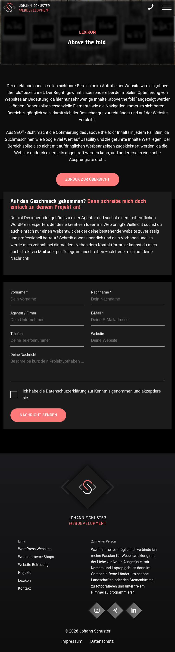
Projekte (24, 572)
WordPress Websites (34, 549)
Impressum (71, 641)
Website (97, 334)
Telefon (16, 334)
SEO (18, 132)
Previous (65, 487)
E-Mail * (97, 313)
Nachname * (101, 292)
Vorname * (19, 292)
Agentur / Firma (23, 313)
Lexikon (24, 580)
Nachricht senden (38, 415)
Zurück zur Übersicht (87, 179)
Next (110, 487)
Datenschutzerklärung (66, 391)
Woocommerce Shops (36, 557)
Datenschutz (102, 641)
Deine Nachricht (23, 354)
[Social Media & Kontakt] (97, 610)
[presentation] (167, 8)
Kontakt (24, 588)
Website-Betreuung (33, 564)
